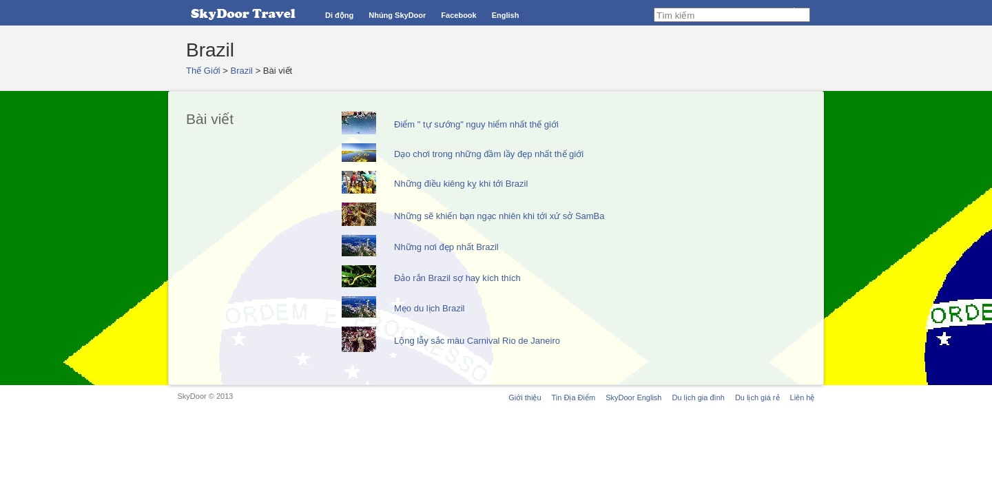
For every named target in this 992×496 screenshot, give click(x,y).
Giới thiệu (524, 397)
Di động (339, 15)
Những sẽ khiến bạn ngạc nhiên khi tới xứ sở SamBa (499, 216)
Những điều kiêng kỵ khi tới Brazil (461, 183)
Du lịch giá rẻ (757, 397)
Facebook (458, 15)
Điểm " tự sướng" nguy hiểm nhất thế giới (476, 124)
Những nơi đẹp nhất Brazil (446, 247)
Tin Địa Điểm (574, 397)
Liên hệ (802, 397)
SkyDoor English (633, 397)
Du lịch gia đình (698, 397)
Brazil (242, 70)
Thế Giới (203, 70)
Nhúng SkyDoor (397, 15)
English (505, 15)
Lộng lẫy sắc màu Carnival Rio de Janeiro (477, 340)
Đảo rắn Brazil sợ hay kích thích (457, 278)
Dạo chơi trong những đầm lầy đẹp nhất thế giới (488, 154)
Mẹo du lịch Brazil (429, 308)
